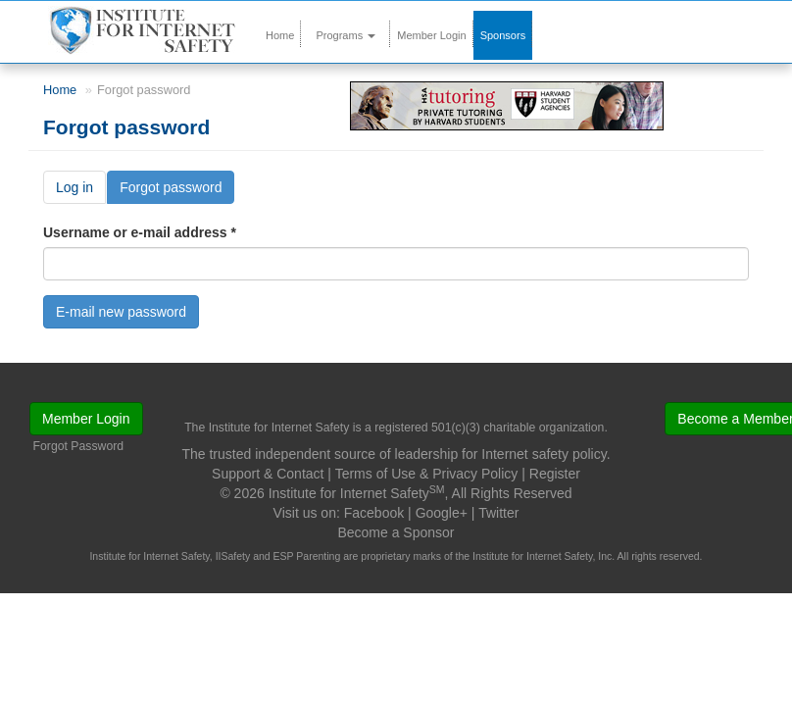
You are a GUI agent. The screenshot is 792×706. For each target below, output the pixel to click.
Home (280, 35)
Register (554, 473)
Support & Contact (267, 473)
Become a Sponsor (395, 532)
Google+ (442, 513)
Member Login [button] (86, 419)
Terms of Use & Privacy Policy (427, 473)
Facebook (374, 513)
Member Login (431, 35)
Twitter (498, 513)
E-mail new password (121, 312)
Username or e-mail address (139, 232)
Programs (345, 35)
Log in (74, 187)
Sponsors (503, 35)
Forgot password (177, 190)
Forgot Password (78, 446)
